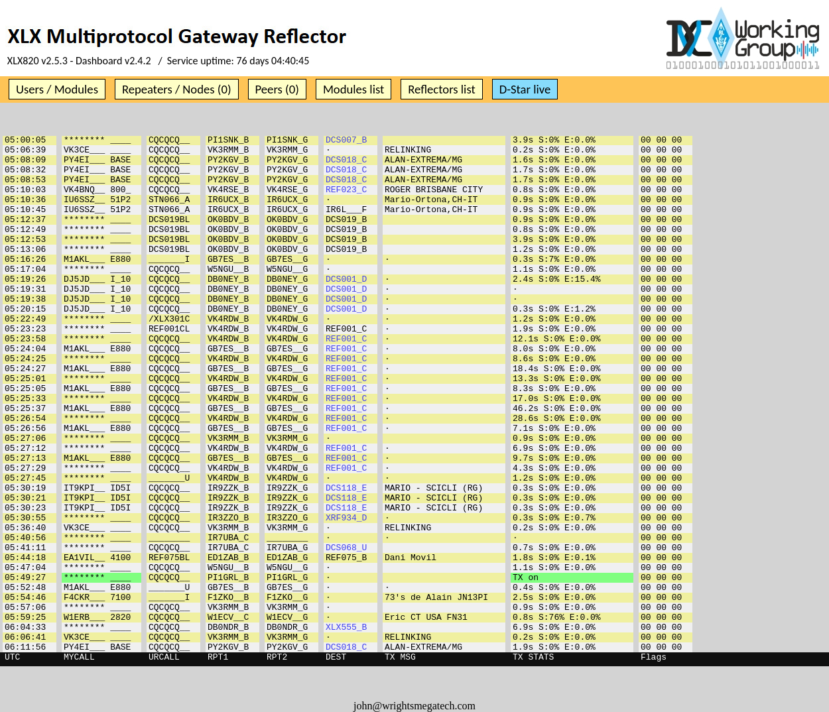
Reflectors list (441, 89)
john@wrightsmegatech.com (414, 705)
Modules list (353, 89)
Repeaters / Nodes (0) (176, 89)
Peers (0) (277, 89)
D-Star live (525, 89)
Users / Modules (57, 89)
